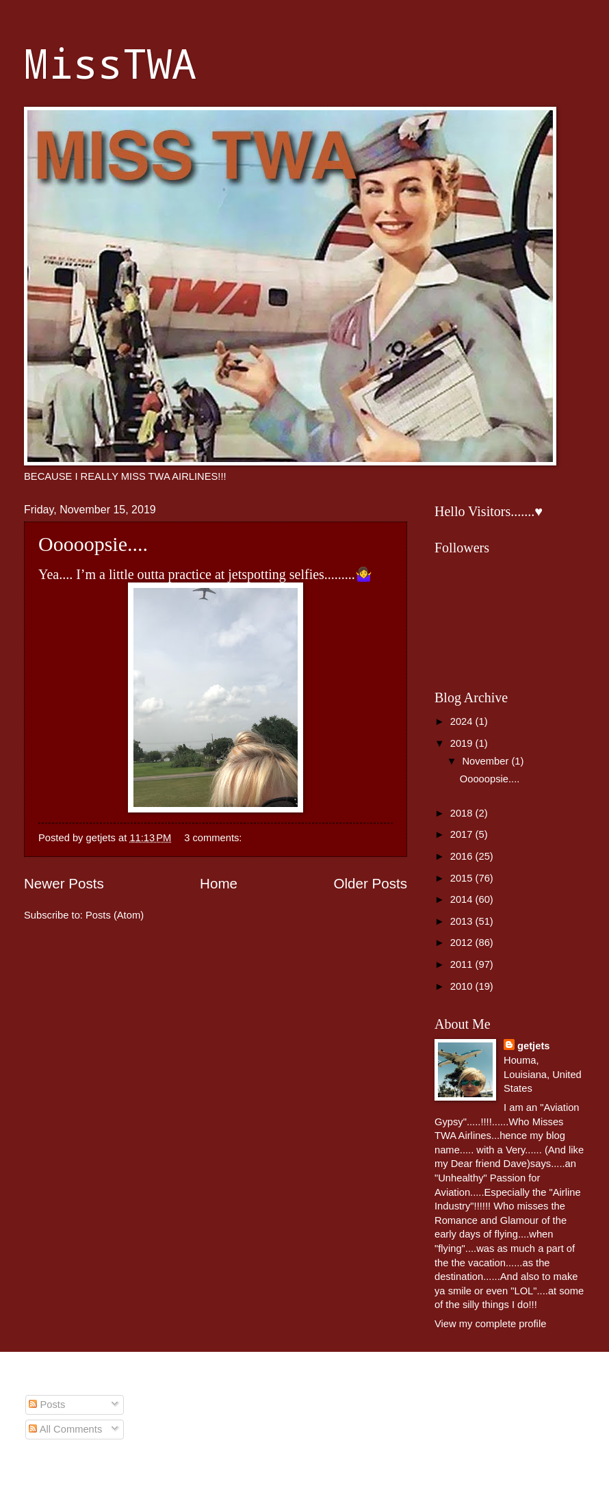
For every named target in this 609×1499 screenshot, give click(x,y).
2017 (463, 834)
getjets (533, 1045)
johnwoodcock (339, 1471)
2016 (463, 856)
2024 (463, 721)
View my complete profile (490, 1323)
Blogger (449, 1471)
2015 (463, 878)
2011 (463, 964)
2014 (463, 899)
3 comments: (214, 837)
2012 (463, 942)
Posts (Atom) (115, 915)
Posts (47, 1404)
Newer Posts (64, 883)
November (486, 761)
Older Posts (370, 883)
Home (218, 883)
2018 (463, 813)
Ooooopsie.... (93, 544)
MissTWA (110, 63)
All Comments (65, 1429)
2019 (463, 743)
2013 (463, 921)
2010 (463, 986)
